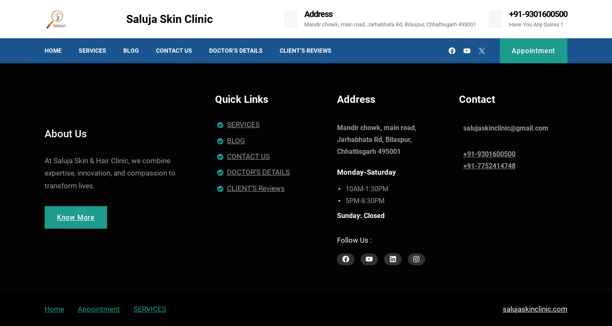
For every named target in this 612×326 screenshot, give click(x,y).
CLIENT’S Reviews (256, 188)
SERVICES (243, 124)
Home (54, 309)
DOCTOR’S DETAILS (258, 172)
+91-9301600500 (538, 14)
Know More (76, 217)
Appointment (533, 51)
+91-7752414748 (489, 166)
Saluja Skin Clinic (169, 19)
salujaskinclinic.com (535, 309)
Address (318, 14)
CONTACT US (248, 156)
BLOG (236, 140)
